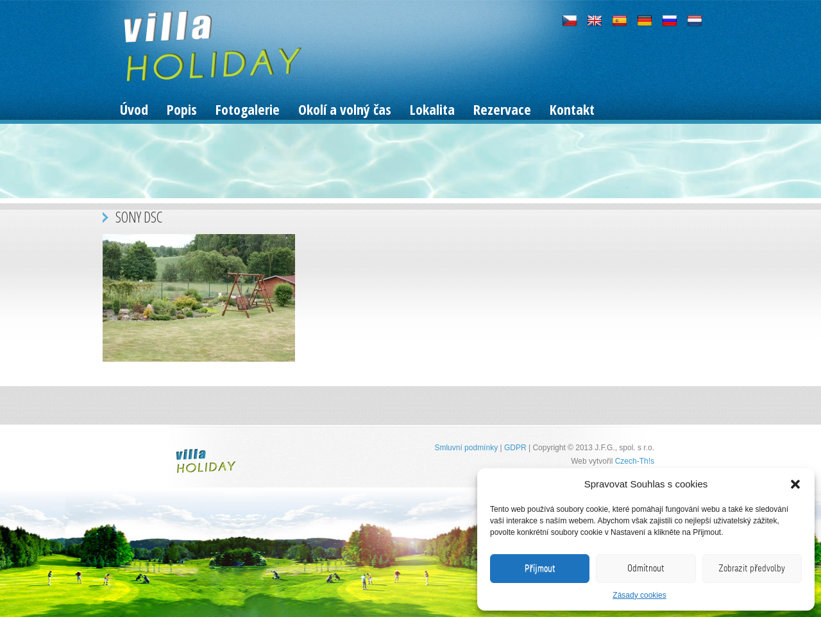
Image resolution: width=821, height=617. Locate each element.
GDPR (515, 447)
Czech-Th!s (634, 461)
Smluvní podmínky (466, 447)
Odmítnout (645, 568)
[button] (795, 484)
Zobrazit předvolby (751, 568)
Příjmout (540, 568)
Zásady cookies (639, 595)
